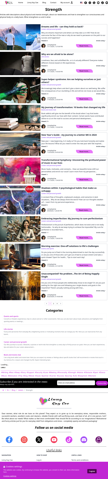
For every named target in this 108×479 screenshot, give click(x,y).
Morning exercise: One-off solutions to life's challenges (70, 246)
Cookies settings (9, 476)
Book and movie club (48, 110)
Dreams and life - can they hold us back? (62, 26)
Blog (44, 2)
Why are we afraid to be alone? (57, 54)
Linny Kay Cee (32, 2)
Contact (53, 2)
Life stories (45, 57)
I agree (92, 471)
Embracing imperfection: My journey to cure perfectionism (72, 218)
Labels (20, 390)
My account (67, 2)
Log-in (39, 460)
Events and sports (47, 249)
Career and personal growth (51, 29)
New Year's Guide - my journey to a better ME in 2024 (69, 134)
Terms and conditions (79, 460)
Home (20, 2)
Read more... (84, 46)
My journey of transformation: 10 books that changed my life (73, 107)
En (8, 390)
